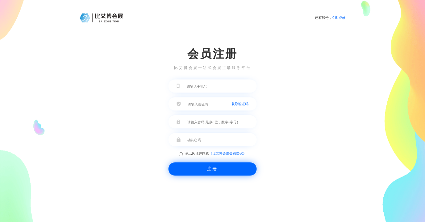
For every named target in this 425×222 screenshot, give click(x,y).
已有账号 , (330, 17)
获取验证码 (239, 103)
